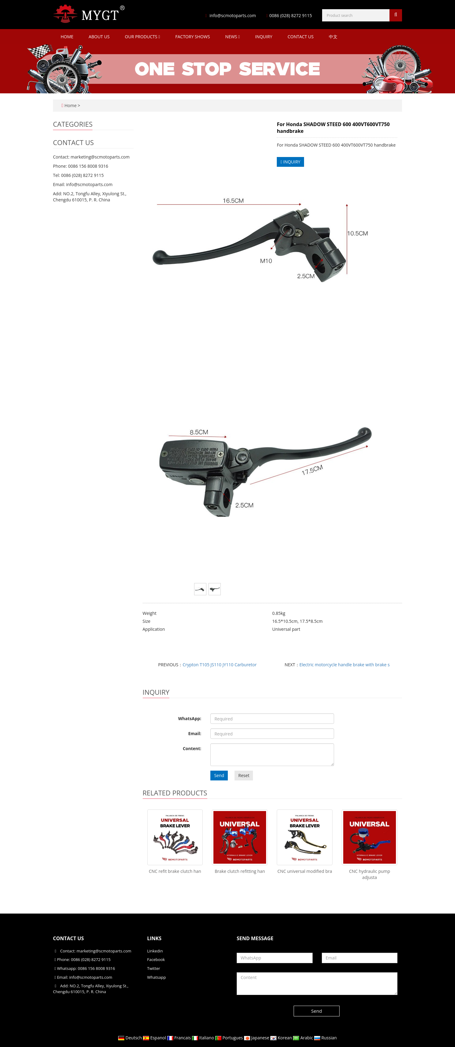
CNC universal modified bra (304, 871)
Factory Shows (192, 36)
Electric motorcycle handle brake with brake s (344, 664)
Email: (194, 733)
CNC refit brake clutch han (175, 871)
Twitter (153, 968)
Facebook (156, 959)
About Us (99, 36)
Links (154, 938)
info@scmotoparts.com (232, 15)
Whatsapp (156, 977)
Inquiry (263, 36)
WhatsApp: (189, 718)
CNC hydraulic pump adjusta (369, 874)
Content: (192, 748)
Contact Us (301, 36)
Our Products (142, 36)
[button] (159, 36)
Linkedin (155, 951)
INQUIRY (290, 162)
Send (219, 775)
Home (67, 36)
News (232, 36)
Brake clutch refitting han (240, 871)
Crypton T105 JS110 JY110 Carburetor (219, 664)
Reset (243, 775)
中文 (333, 36)
